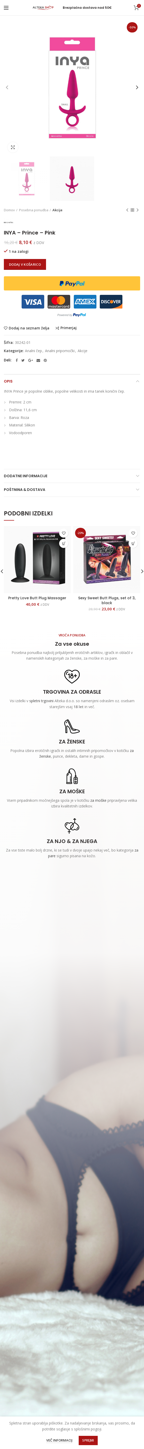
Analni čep (33, 351)
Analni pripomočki (60, 351)
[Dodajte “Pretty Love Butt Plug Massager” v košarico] (63, 543)
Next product (137, 210)
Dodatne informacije (25, 476)
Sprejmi (88, 1440)
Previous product (127, 210)
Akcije (57, 210)
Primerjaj (68, 328)
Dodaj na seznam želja (29, 328)
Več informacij (59, 1440)
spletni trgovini (41, 700)
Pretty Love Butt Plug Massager (37, 598)
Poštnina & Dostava (24, 489)
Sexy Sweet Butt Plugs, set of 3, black (107, 600)
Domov (9, 210)
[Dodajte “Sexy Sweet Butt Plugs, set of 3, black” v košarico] (133, 543)
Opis (8, 381)
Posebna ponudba (33, 210)
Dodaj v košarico (25, 264)
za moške (98, 800)
